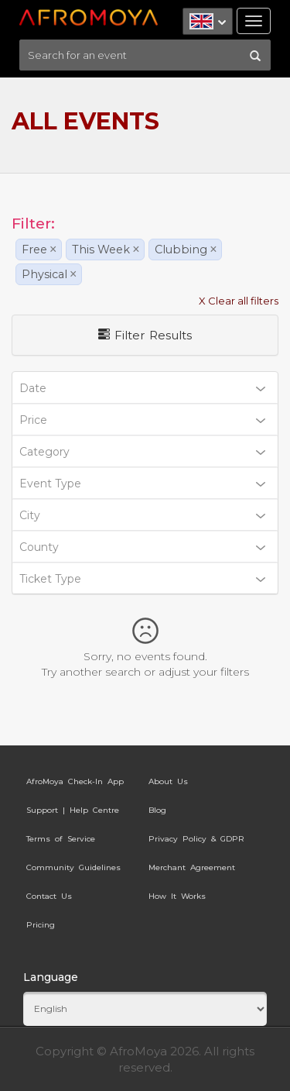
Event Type (142, 483)
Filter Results (145, 335)
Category (142, 452)
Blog (157, 810)
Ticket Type (142, 579)
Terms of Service (60, 839)
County (142, 547)
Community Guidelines (73, 867)
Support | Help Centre (72, 810)
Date (142, 388)
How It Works (177, 896)
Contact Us (49, 896)
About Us (168, 781)
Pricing (40, 925)
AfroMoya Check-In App (75, 781)
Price (142, 420)
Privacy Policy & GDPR (196, 839)
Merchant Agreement (191, 867)
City (142, 515)
